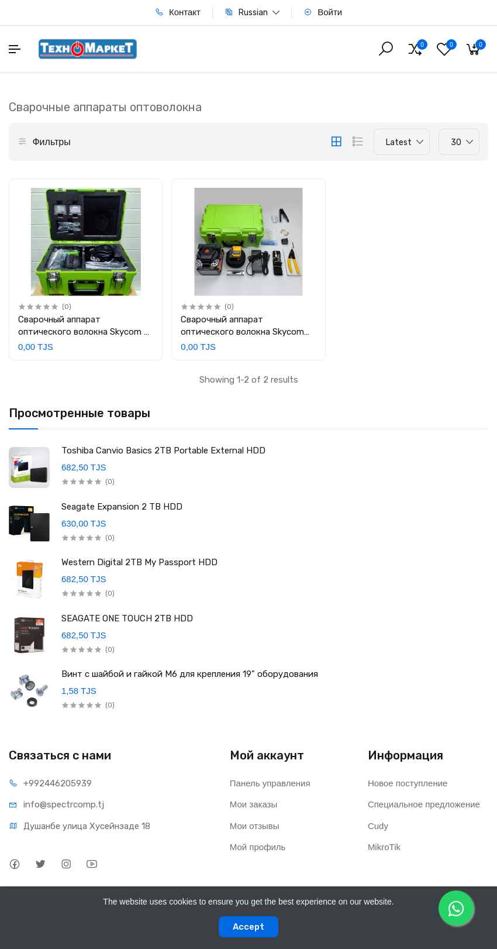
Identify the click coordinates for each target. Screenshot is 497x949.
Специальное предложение (424, 804)
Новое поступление (408, 783)
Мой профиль (258, 847)
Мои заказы (254, 804)
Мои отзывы (254, 826)
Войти (322, 12)
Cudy (378, 826)
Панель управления (270, 783)
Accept (248, 927)
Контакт (178, 12)
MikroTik (384, 847)
